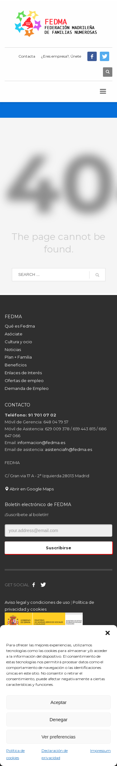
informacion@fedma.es (41, 442)
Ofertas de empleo (24, 380)
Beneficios (16, 364)
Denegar (59, 719)
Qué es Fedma (20, 326)
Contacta (26, 56)
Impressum (100, 750)
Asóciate (13, 333)
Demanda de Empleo (27, 388)
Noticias (13, 349)
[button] (108, 633)
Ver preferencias (58, 736)
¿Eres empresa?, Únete (61, 56)
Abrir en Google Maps (29, 488)
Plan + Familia (18, 357)
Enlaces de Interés (23, 372)
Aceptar (59, 702)
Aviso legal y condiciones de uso (37, 602)
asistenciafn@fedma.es (68, 449)
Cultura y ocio (18, 341)
